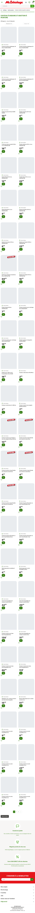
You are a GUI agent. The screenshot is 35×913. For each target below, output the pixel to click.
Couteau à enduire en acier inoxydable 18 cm (7, 732)
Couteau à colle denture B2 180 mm (26, 372)
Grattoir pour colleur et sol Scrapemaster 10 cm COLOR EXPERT (7, 374)
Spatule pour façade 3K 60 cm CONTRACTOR (25, 242)
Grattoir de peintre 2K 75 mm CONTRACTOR (25, 112)
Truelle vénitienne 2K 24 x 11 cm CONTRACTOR (25, 145)
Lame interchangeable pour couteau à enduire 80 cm (24, 601)
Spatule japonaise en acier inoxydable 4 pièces (24, 569)
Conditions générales (17, 908)
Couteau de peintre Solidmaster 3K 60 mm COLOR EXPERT (9, 79)
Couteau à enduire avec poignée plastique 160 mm (25, 406)
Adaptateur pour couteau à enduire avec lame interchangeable (9, 699)
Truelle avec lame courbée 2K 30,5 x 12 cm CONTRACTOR (9, 145)
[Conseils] (17, 825)
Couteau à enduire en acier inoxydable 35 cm (24, 764)
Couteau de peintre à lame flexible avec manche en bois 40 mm (9, 471)
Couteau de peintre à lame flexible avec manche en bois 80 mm (9, 503)
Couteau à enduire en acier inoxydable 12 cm (7, 797)
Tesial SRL (23, 910)
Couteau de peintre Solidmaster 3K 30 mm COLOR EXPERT (9, 47)
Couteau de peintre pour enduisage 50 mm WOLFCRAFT (26, 308)
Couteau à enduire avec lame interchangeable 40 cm (7, 666)
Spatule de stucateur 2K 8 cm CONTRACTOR (8, 242)
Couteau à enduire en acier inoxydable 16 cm (7, 764)
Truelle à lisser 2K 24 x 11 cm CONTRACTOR (25, 177)
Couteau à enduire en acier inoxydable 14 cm (24, 732)
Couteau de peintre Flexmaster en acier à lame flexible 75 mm (26, 536)
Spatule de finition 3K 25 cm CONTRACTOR (25, 210)
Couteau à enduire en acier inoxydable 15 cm (24, 797)
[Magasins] (17, 842)
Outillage (5, 10)
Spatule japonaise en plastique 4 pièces (8, 569)
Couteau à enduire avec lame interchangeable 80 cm (7, 634)
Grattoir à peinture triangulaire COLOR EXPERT (25, 340)
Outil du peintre (11, 10)
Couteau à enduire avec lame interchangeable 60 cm (25, 666)
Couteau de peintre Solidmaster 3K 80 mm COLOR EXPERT (26, 79)
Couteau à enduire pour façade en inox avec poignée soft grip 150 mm (9, 438)
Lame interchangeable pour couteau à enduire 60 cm (7, 601)
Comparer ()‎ (26, 23)
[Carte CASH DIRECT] (17, 856)
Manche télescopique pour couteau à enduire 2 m (26, 699)
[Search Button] (32, 6)
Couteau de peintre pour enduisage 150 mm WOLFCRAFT (9, 340)
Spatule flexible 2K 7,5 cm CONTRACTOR (7, 210)
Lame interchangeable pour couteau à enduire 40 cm (24, 634)
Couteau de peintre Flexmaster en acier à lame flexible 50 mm (8, 536)
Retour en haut (5, 816)
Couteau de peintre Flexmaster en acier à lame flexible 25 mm (26, 503)
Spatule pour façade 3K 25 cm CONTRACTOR (25, 275)
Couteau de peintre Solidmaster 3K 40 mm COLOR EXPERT (26, 47)
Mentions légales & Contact (17, 907)
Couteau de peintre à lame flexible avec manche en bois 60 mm (26, 471)
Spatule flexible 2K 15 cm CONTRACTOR (7, 177)
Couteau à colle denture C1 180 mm (9, 405)
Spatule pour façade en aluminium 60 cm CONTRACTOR (9, 275)
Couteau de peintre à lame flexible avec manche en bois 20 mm (26, 438)
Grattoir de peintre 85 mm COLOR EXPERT (8, 112)
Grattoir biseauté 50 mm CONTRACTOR (6, 308)
